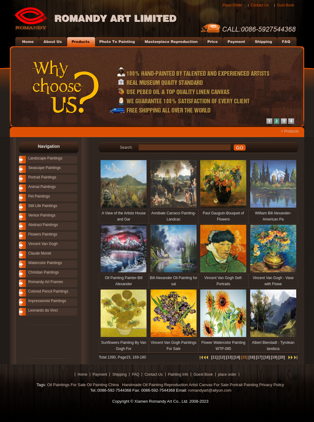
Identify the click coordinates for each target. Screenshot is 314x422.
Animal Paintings (42, 187)
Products (291, 131)
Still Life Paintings (42, 206)
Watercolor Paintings (45, 263)
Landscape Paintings (45, 158)
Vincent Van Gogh (43, 244)
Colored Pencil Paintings (48, 291)
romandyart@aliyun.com (210, 390)
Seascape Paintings (44, 168)
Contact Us (260, 5)
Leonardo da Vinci (43, 310)
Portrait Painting (244, 384)
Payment (100, 374)
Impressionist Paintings (47, 301)
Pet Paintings (39, 196)
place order (227, 374)
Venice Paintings (42, 215)
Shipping (119, 374)
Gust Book (285, 5)
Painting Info (178, 374)
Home (82, 374)
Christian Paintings (43, 272)
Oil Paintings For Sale (66, 384)
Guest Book (203, 374)
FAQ (135, 374)
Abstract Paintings (43, 225)
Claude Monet (39, 253)
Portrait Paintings (42, 177)
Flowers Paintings (42, 234)
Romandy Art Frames (45, 282)
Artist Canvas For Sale (209, 384)
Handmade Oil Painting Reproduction (154, 384)
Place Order (232, 5)
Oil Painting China (103, 384)
